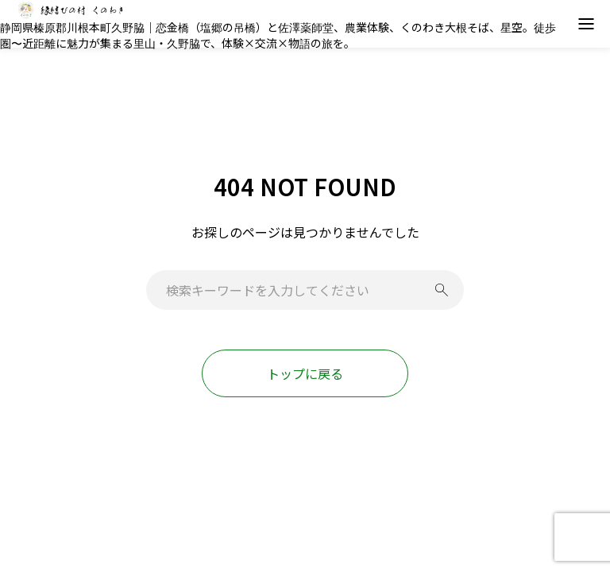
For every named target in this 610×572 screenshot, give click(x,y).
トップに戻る (305, 373)
